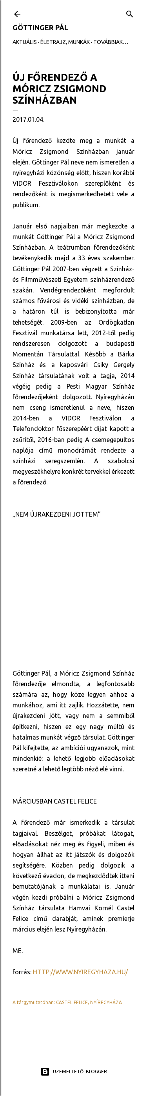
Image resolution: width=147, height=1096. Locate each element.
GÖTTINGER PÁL (40, 27)
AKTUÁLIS (25, 42)
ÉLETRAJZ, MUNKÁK (65, 42)
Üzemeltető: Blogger (73, 1071)
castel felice (72, 1002)
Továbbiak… (110, 42)
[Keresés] (129, 12)
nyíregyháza (106, 1002)
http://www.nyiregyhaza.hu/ (80, 971)
